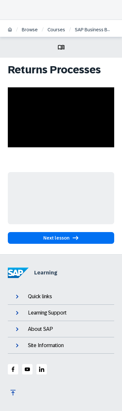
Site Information (39, 345)
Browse (30, 29)
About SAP (33, 329)
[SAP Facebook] (13, 369)
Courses (56, 29)
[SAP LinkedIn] (41, 369)
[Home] (10, 30)
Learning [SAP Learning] (32, 273)
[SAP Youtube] (27, 369)
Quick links (33, 297)
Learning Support (40, 313)
